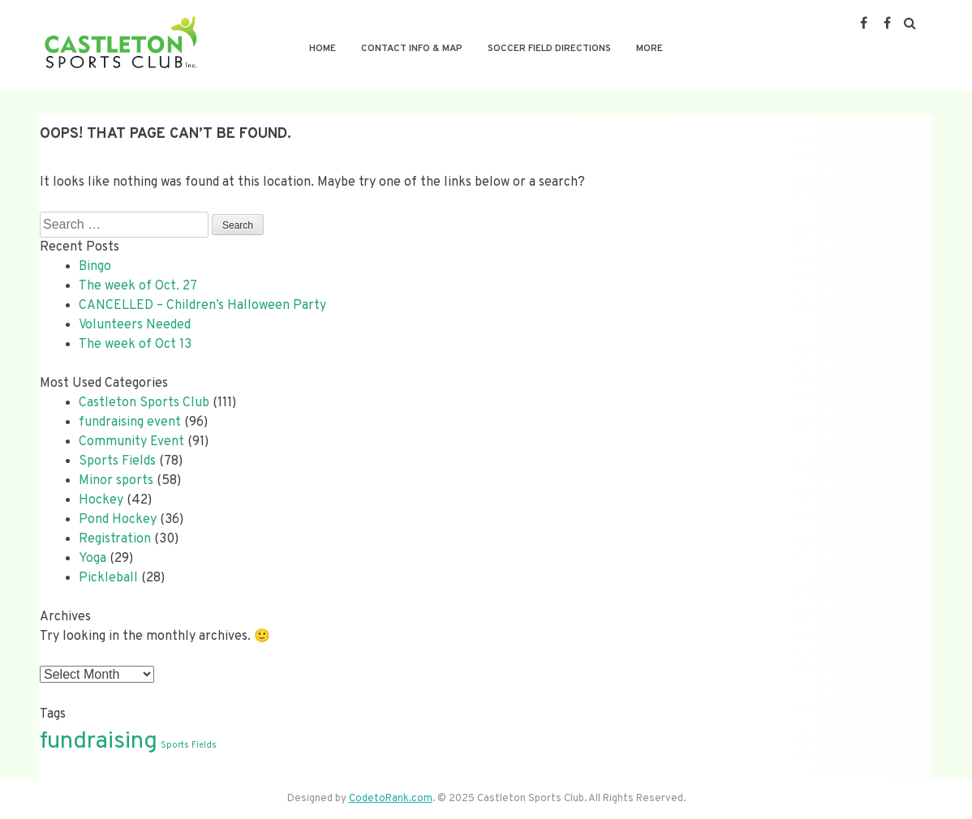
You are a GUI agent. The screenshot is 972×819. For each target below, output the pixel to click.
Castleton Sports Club (144, 403)
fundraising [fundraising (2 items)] (98, 742)
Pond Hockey (118, 520)
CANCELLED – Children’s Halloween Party (202, 306)
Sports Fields (117, 461)
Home (322, 48)
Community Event (131, 442)
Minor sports (116, 481)
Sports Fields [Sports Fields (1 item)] (189, 745)
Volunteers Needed (135, 325)
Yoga (92, 559)
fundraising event (130, 422)
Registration (115, 539)
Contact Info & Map (411, 48)
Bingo (95, 267)
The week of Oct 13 (135, 345)
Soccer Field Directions (549, 48)
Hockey (101, 500)
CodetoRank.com (390, 798)
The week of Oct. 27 (138, 286)
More (649, 48)
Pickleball (108, 578)
